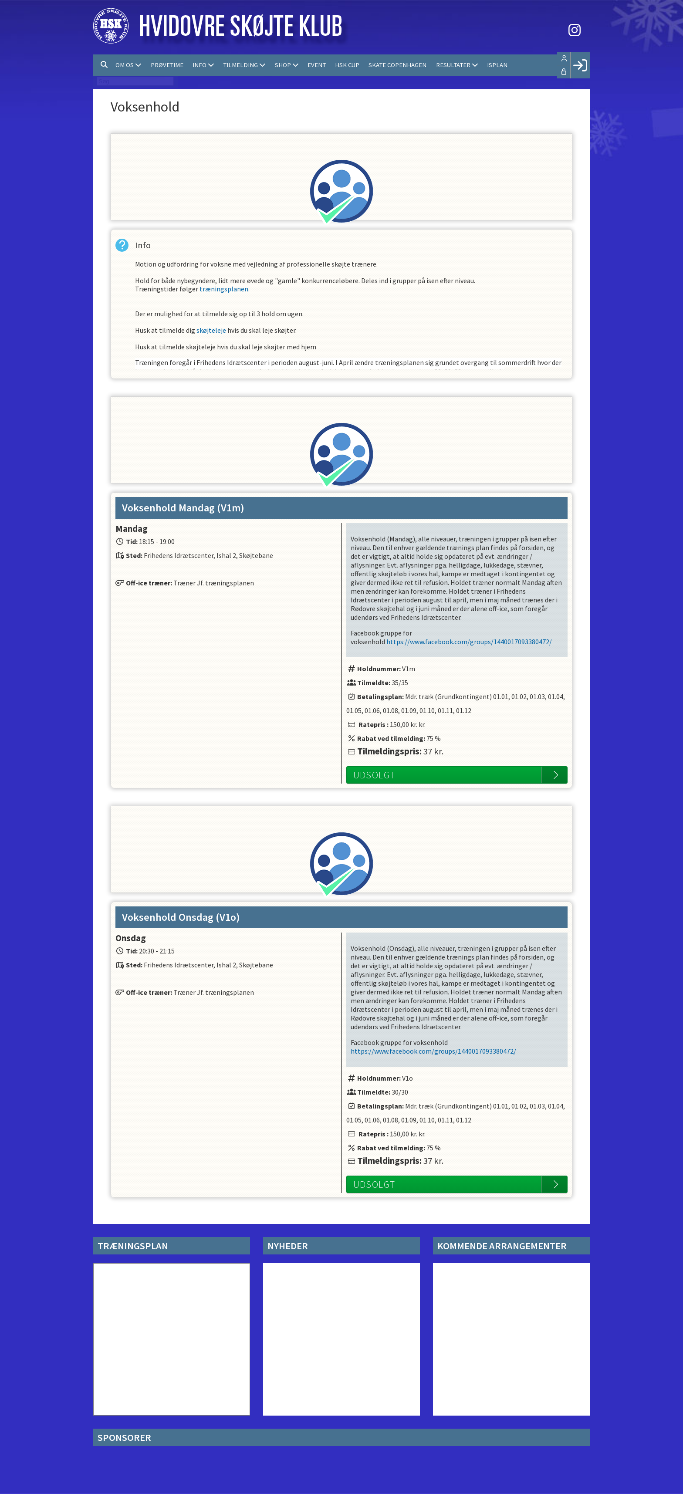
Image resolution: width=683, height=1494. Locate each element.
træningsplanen (223, 291)
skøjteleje (211, 334)
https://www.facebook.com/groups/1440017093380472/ (469, 641)
